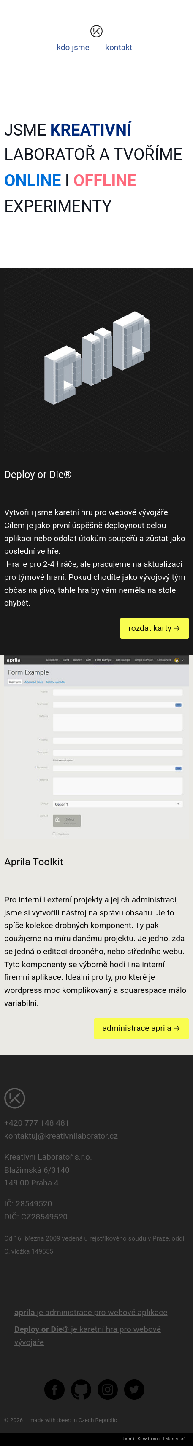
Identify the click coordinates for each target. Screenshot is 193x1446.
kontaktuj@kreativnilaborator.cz (61, 1136)
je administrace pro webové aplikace (91, 1312)
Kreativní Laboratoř (162, 1439)
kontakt (118, 47)
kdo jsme (73, 47)
